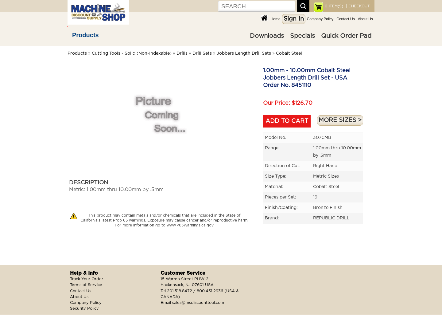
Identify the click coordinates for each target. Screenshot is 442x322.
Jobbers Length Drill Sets (244, 53)
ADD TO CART (287, 121)
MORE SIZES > (340, 120)
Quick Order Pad (346, 36)
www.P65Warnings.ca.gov (190, 225)
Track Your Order (86, 279)
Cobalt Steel (289, 53)
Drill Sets (202, 53)
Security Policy (84, 309)
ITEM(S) (334, 6)
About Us (365, 19)
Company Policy (320, 19)
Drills (182, 53)
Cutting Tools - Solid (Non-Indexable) (132, 53)
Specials (302, 36)
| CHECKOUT (357, 6)
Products (85, 35)
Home (276, 19)
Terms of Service (86, 285)
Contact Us (345, 19)
